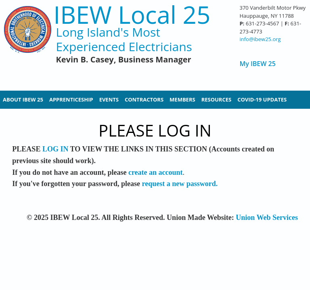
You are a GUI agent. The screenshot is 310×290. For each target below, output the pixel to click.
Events (109, 99)
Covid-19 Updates (262, 99)
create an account (155, 172)
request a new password (179, 184)
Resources (216, 99)
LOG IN (55, 149)
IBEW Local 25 (132, 15)
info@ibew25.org (260, 39)
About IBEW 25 (23, 99)
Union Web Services (267, 217)
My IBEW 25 (257, 64)
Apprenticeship (71, 99)
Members (182, 99)
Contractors (144, 99)
